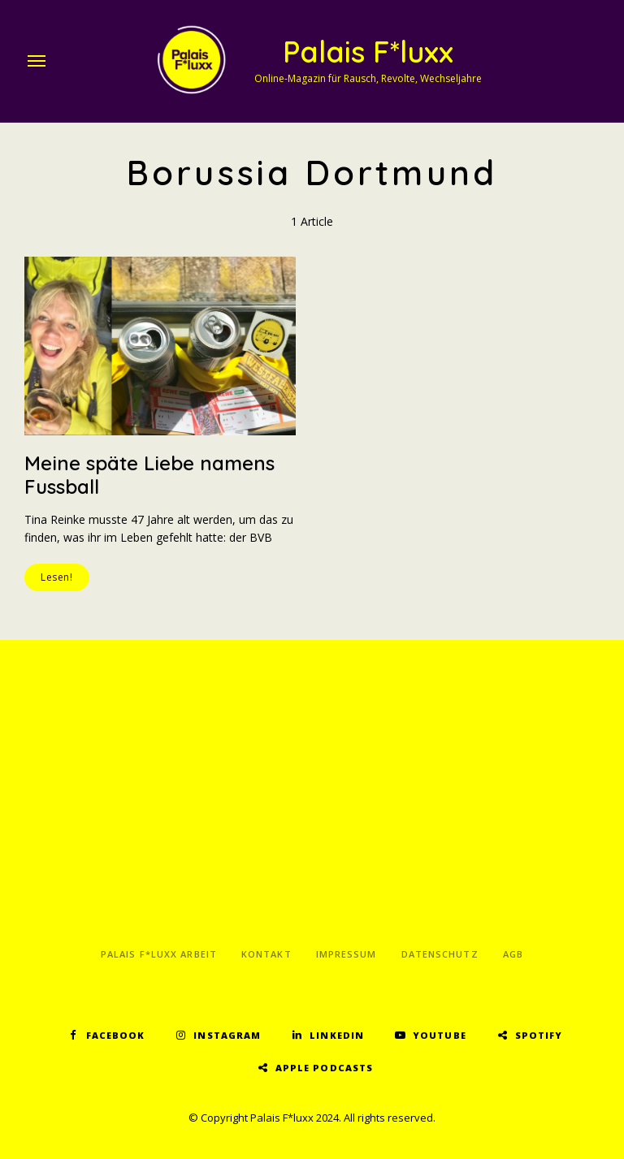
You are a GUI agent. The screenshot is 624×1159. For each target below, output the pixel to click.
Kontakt (266, 954)
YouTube (439, 1035)
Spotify (539, 1035)
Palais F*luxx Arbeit (159, 954)
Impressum (346, 954)
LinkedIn (337, 1035)
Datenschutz (440, 954)
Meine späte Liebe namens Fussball (149, 475)
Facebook (115, 1035)
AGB (513, 954)
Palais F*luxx (368, 51)
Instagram (227, 1035)
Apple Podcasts (324, 1068)
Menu (36, 61)
